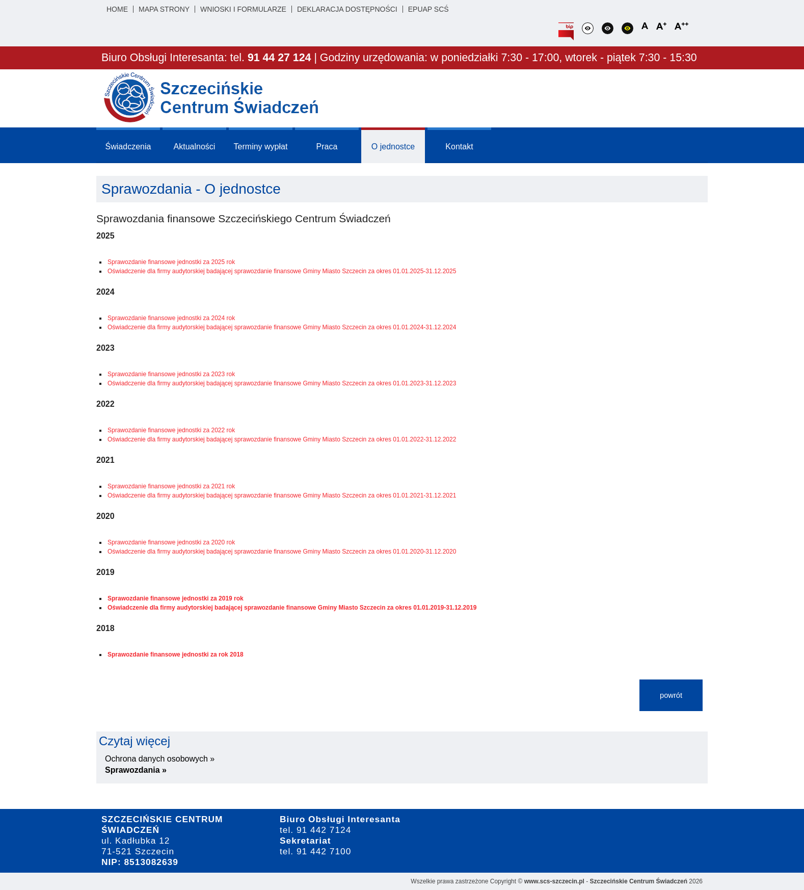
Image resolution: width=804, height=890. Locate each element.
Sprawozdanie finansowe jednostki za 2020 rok (171, 542)
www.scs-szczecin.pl (554, 881)
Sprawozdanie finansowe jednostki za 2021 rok (171, 486)
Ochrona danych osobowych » (160, 758)
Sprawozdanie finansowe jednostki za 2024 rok (171, 318)
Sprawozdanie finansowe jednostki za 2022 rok (171, 430)
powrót (671, 695)
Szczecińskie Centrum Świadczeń (638, 881)
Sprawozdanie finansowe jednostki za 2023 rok (171, 374)
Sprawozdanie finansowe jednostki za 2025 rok (171, 262)
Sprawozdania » (136, 770)
